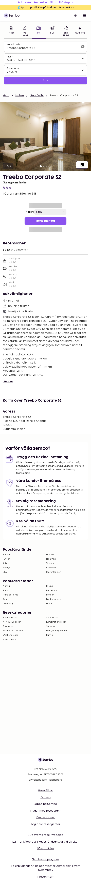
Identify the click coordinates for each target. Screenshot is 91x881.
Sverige (6, 568)
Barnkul (50, 635)
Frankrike (51, 559)
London (50, 595)
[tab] (11, 32)
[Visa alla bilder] (82, 165)
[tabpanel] (45, 62)
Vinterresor (52, 617)
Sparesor (51, 626)
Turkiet (6, 559)
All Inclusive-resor (12, 622)
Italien (6, 563)
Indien (19, 95)
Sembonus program (45, 859)
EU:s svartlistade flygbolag (45, 835)
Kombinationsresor (56, 622)
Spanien (7, 554)
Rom (5, 599)
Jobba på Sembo (45, 804)
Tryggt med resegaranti (45, 810)
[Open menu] (84, 15)
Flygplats (29, 212)
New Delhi (36, 95)
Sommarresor (10, 617)
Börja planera (45, 221)
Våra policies (45, 848)
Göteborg (8, 603)
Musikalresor (9, 639)
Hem (6, 95)
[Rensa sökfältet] (83, 47)
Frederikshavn (53, 599)
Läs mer (8, 382)
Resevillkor (45, 790)
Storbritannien (53, 572)
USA (5, 572)
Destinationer (45, 817)
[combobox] (43, 48)
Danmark (51, 554)
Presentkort (45, 876)
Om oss (46, 797)
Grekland (51, 568)
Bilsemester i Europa (13, 631)
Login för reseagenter (45, 824)
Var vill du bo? (14, 44)
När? (9, 56)
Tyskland (50, 563)
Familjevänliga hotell (56, 631)
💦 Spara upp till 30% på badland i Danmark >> (45, 7)
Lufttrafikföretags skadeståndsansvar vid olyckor (45, 841)
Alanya (6, 586)
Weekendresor (10, 635)
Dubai (49, 603)
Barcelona (51, 590)
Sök (45, 80)
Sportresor (8, 626)
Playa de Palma (10, 595)
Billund (49, 586)
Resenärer (13, 68)
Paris (5, 590)
